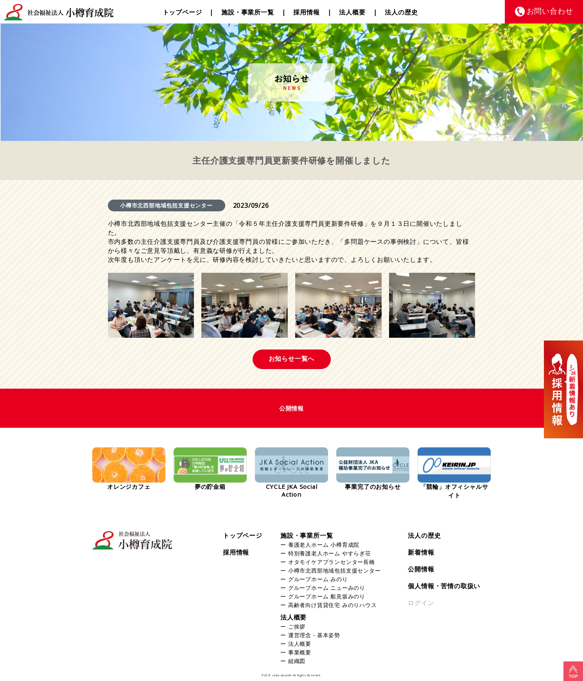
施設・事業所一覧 (247, 12)
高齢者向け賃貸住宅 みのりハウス (332, 605)
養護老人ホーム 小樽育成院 (323, 544)
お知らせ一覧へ (292, 358)
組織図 (296, 661)
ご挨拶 (296, 626)
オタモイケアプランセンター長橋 (331, 562)
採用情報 (306, 12)
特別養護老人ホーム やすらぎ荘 (329, 553)
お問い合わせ (550, 11)
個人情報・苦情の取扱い (444, 586)
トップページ (182, 12)
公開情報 (421, 569)
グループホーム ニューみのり (326, 587)
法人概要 (352, 12)
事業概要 (299, 652)
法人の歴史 (401, 12)
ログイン (421, 602)
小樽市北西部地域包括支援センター (334, 570)
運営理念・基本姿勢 (314, 635)
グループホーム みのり (318, 579)
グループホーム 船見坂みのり (326, 596)
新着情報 (421, 552)
